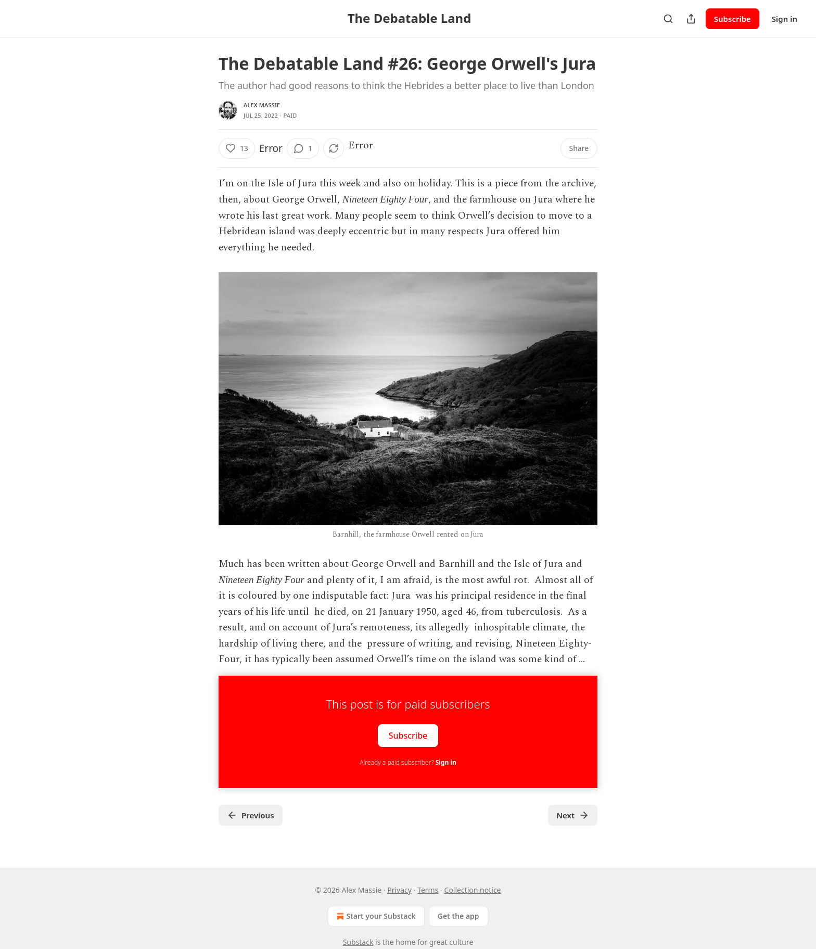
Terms (427, 890)
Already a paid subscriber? (408, 762)
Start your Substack (375, 916)
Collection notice (472, 890)
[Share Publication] (691, 18)
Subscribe (732, 19)
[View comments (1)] (303, 148)
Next (572, 815)
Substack (358, 942)
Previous (250, 815)
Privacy (399, 890)
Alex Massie (262, 105)
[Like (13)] (237, 148)
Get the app (458, 916)
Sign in (784, 19)
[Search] (668, 18)
